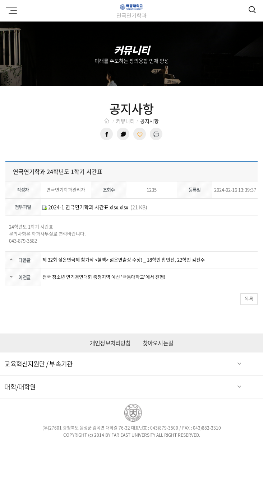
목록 (249, 298)
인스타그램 (121, 448)
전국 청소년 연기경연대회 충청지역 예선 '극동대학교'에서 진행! (103, 277)
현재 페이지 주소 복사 (139, 134)
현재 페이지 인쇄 (156, 134)
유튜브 (162, 448)
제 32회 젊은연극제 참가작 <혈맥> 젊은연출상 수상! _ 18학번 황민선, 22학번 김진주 (123, 259)
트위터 (123, 134)
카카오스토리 (183, 448)
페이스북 (106, 134)
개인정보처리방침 (110, 343)
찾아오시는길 (158, 343)
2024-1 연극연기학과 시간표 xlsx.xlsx (85, 206)
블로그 (142, 448)
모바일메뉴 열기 (10, 8)
